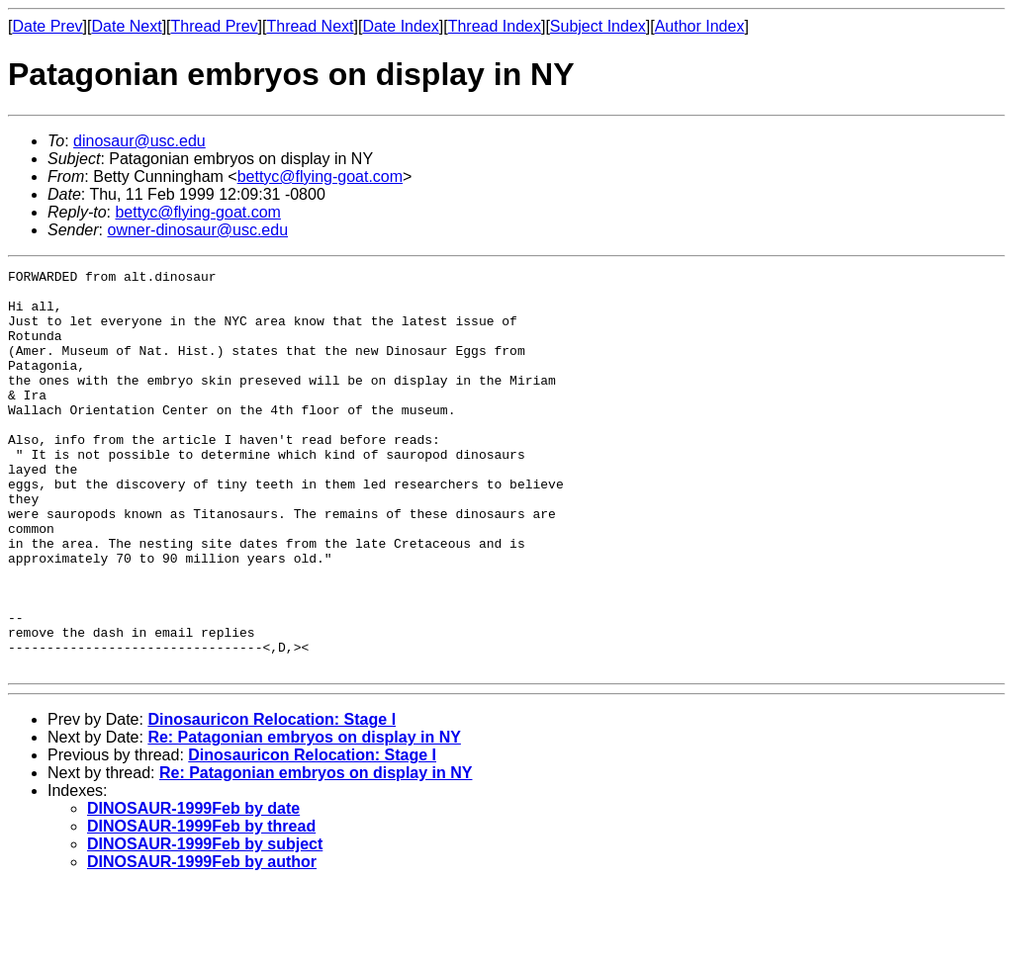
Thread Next (309, 26)
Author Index (700, 26)
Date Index (400, 26)
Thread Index (494, 26)
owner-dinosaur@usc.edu (197, 229)
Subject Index (598, 26)
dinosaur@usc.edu (139, 140)
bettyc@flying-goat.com (320, 176)
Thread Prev (214, 26)
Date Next (126, 26)
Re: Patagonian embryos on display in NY (304, 817)
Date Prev (47, 26)
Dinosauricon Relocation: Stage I (271, 799)
